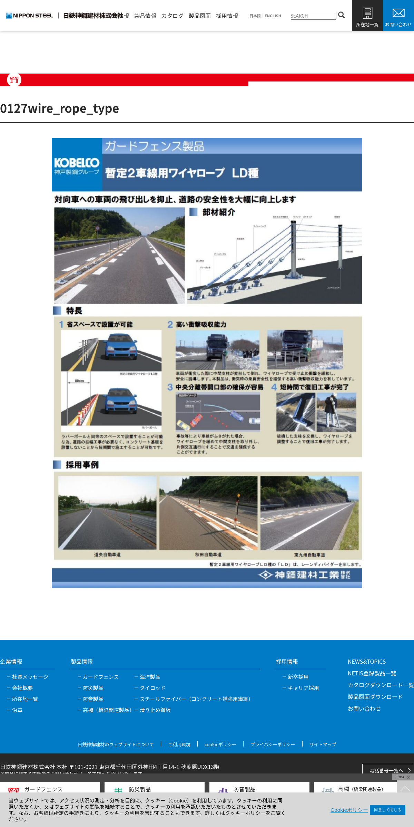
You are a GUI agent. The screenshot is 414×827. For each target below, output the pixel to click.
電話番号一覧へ (386, 770)
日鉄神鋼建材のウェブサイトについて (116, 744)
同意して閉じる (387, 810)
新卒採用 (298, 676)
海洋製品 (150, 676)
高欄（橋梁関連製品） (109, 709)
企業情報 (118, 15)
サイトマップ (322, 744)
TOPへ (405, 789)
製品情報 (145, 15)
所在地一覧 (367, 24)
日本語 (255, 16)
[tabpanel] (207, 363)
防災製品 (93, 687)
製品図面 (200, 15)
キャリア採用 (303, 687)
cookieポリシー (220, 744)
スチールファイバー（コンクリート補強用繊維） (197, 698)
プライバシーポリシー (272, 744)
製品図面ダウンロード (375, 696)
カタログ (172, 15)
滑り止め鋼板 (155, 709)
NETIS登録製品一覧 (372, 673)
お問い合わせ (398, 24)
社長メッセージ (30, 676)
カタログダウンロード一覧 (381, 685)
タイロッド (153, 687)
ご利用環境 (179, 744)
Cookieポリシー (349, 809)
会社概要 (22, 687)
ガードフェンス (101, 676)
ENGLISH (273, 16)
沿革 (17, 709)
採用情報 (227, 15)
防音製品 (93, 698)
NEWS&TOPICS (367, 661)
